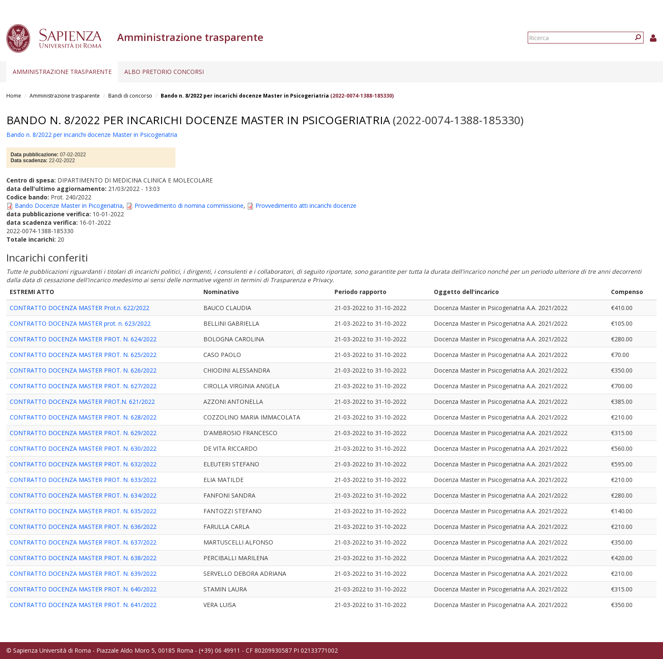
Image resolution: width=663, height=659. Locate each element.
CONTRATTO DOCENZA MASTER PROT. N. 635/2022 (83, 511)
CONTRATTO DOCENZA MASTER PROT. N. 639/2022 (83, 573)
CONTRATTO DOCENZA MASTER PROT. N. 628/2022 (83, 417)
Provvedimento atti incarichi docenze (305, 206)
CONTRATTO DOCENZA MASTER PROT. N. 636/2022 (83, 527)
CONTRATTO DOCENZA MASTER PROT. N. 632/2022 (83, 464)
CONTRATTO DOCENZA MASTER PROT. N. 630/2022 (83, 448)
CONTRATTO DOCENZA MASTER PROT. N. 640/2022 (83, 589)
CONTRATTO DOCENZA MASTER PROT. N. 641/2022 (83, 605)
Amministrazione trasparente (62, 72)
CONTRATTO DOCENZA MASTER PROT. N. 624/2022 (83, 339)
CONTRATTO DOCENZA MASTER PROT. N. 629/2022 (83, 433)
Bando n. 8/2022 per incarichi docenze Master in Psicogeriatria (245, 95)
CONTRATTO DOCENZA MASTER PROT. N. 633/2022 (83, 480)
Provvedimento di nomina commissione (189, 206)
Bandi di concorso (130, 95)
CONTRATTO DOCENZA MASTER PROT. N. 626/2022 (83, 370)
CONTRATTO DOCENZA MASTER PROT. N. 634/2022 (83, 495)
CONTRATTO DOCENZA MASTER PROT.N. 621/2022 (82, 402)
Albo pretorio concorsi (164, 72)
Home (13, 95)
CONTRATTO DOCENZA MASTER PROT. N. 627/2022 (83, 386)
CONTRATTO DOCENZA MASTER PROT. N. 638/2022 (83, 558)
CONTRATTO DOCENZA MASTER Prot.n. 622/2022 (79, 308)
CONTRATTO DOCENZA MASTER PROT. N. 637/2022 (83, 542)
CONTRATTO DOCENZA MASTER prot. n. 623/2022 (80, 323)
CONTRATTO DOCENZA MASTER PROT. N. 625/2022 (83, 355)
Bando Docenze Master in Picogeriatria (69, 206)
